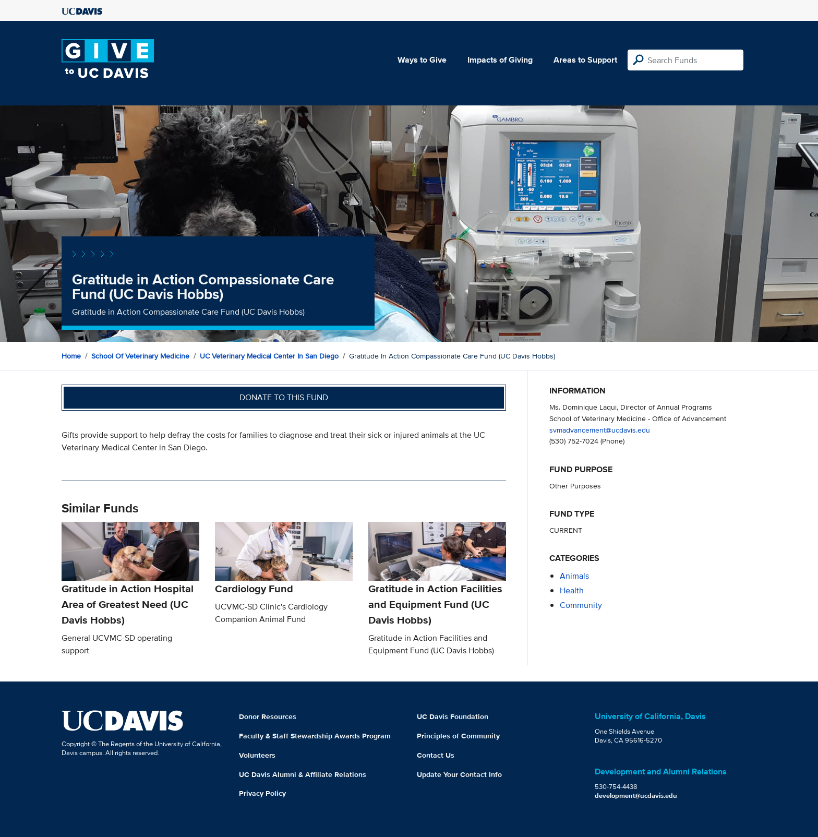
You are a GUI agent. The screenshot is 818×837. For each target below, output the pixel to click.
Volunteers (257, 755)
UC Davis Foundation (452, 716)
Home (71, 356)
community (581, 605)
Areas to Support (585, 60)
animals (574, 576)
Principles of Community (458, 736)
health (572, 590)
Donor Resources (267, 716)
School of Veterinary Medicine (140, 356)
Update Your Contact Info (459, 774)
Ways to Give (422, 60)
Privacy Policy (262, 793)
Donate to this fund (283, 397)
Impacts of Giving (500, 60)
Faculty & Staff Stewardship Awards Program (315, 736)
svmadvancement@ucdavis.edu (599, 429)
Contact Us (435, 755)
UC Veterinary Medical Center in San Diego (269, 356)
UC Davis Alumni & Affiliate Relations (302, 774)
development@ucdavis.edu (636, 795)
